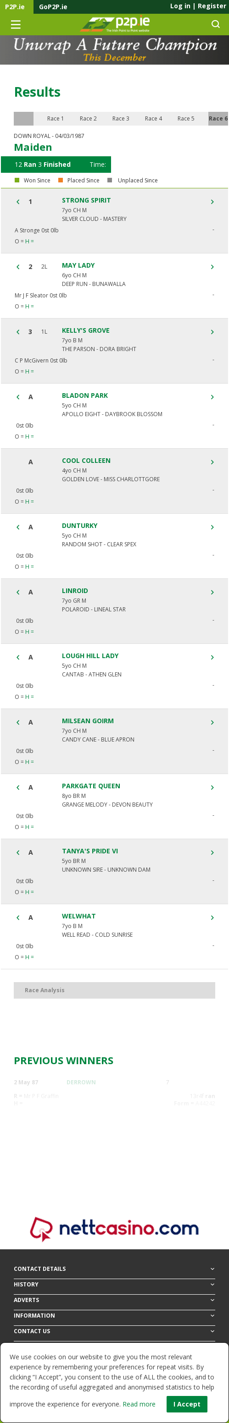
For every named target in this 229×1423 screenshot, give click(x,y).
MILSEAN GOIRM (88, 721)
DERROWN (81, 1082)
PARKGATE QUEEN (91, 786)
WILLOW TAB (85, 1118)
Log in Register (198, 5)
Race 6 (218, 118)
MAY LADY (78, 265)
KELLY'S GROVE (86, 330)
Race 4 (153, 118)
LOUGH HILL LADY (90, 655)
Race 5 (186, 118)
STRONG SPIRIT (86, 200)
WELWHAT (79, 916)
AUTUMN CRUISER (92, 1155)
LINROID (75, 590)
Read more (139, 1404)
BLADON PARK (85, 395)
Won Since (37, 180)
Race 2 (88, 118)
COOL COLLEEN (86, 460)
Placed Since (83, 180)
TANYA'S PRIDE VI (90, 851)
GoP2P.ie (53, 6)
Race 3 (120, 118)
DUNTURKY (79, 525)
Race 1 (55, 118)
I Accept (187, 1404)
